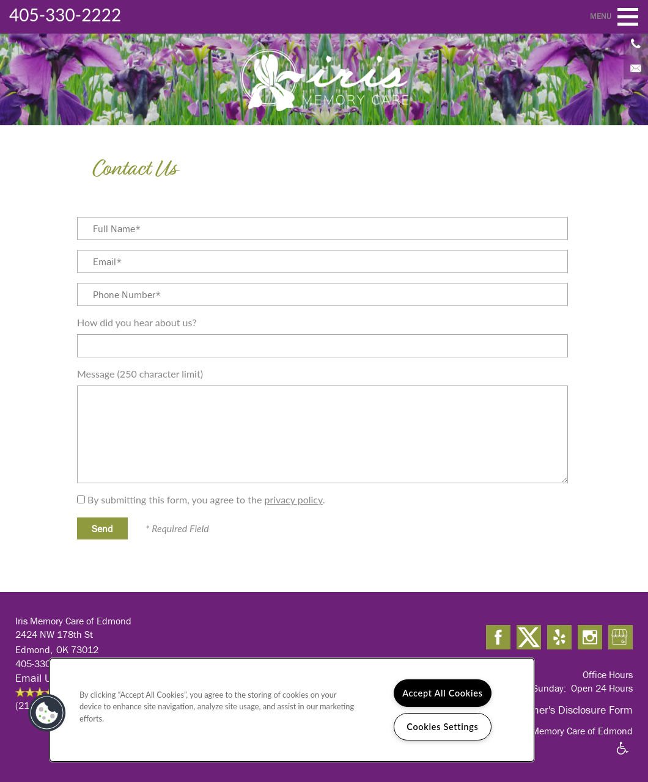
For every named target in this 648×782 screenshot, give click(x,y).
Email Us (35, 678)
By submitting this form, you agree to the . (206, 499)
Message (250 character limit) (140, 373)
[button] (47, 713)
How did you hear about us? (136, 322)
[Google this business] (620, 638)
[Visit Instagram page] (590, 638)
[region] (292, 709)
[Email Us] (636, 67)
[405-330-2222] (636, 43)
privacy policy (293, 499)
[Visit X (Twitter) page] (529, 638)
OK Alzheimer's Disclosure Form (559, 710)
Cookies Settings (442, 727)
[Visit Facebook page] (498, 638)
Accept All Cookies (442, 693)
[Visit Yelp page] (559, 638)
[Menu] (628, 17)
